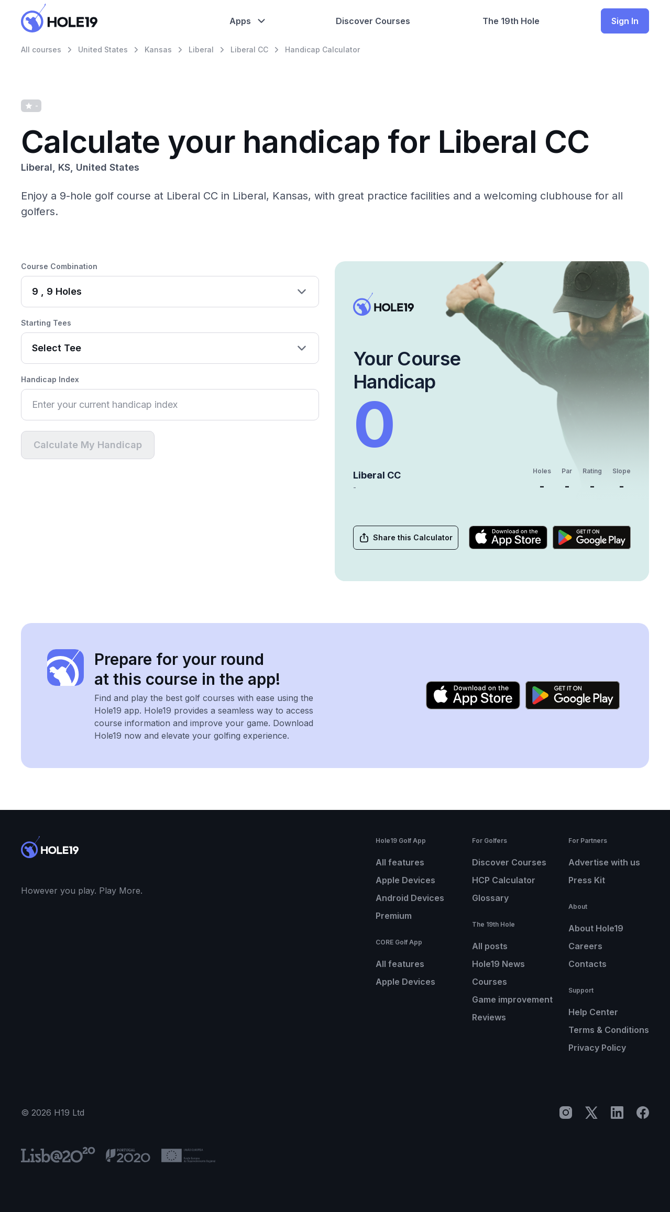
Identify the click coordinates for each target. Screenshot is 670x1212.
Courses (489, 981)
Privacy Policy (597, 1047)
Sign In (625, 21)
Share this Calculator (405, 537)
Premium (394, 915)
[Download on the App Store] (508, 537)
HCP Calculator (503, 880)
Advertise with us (604, 862)
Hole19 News (498, 964)
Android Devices (410, 898)
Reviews (489, 1017)
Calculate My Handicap (88, 444)
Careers (585, 946)
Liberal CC (249, 49)
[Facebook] (642, 1112)
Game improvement (512, 999)
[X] (591, 1112)
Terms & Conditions (608, 1030)
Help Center (593, 1012)
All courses (41, 49)
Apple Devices (405, 880)
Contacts (587, 964)
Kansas (158, 49)
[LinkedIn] (617, 1112)
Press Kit (586, 880)
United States (103, 49)
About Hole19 (595, 928)
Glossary (490, 898)
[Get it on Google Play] (592, 537)
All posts (490, 946)
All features (400, 862)
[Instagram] (565, 1112)
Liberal (201, 49)
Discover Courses (509, 862)
